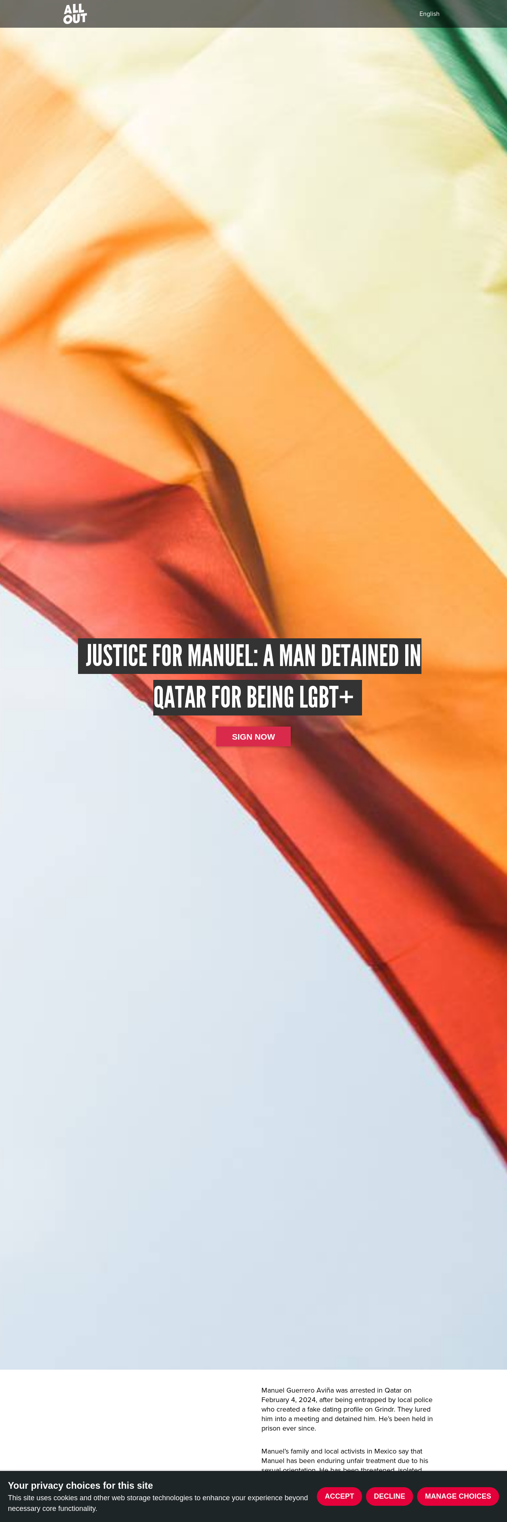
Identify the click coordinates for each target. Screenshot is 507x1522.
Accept (339, 1496)
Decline (389, 1496)
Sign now (253, 736)
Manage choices (458, 1496)
